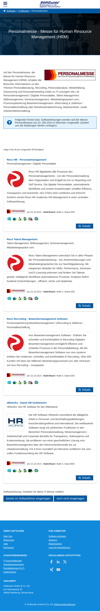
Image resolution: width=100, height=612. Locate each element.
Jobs (5, 544)
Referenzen (8, 540)
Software (11, 11)
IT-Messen (23, 11)
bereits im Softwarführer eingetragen (28, 498)
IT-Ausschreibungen (12, 561)
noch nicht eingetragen (70, 498)
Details (86, 226)
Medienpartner (55, 544)
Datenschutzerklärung (64, 604)
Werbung (53, 540)
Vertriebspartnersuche (13, 564)
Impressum (8, 547)
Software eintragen (57, 536)
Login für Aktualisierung (59, 547)
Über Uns (7, 536)
